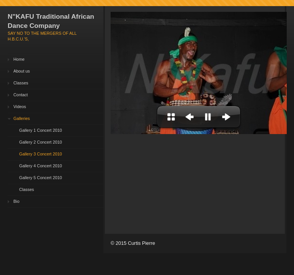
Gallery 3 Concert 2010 (40, 154)
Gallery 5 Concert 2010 (40, 177)
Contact (20, 94)
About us (21, 71)
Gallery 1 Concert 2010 (40, 130)
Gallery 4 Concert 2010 (40, 165)
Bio (16, 201)
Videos (19, 106)
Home (18, 59)
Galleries (21, 118)
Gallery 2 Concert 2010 (40, 142)
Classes (20, 83)
